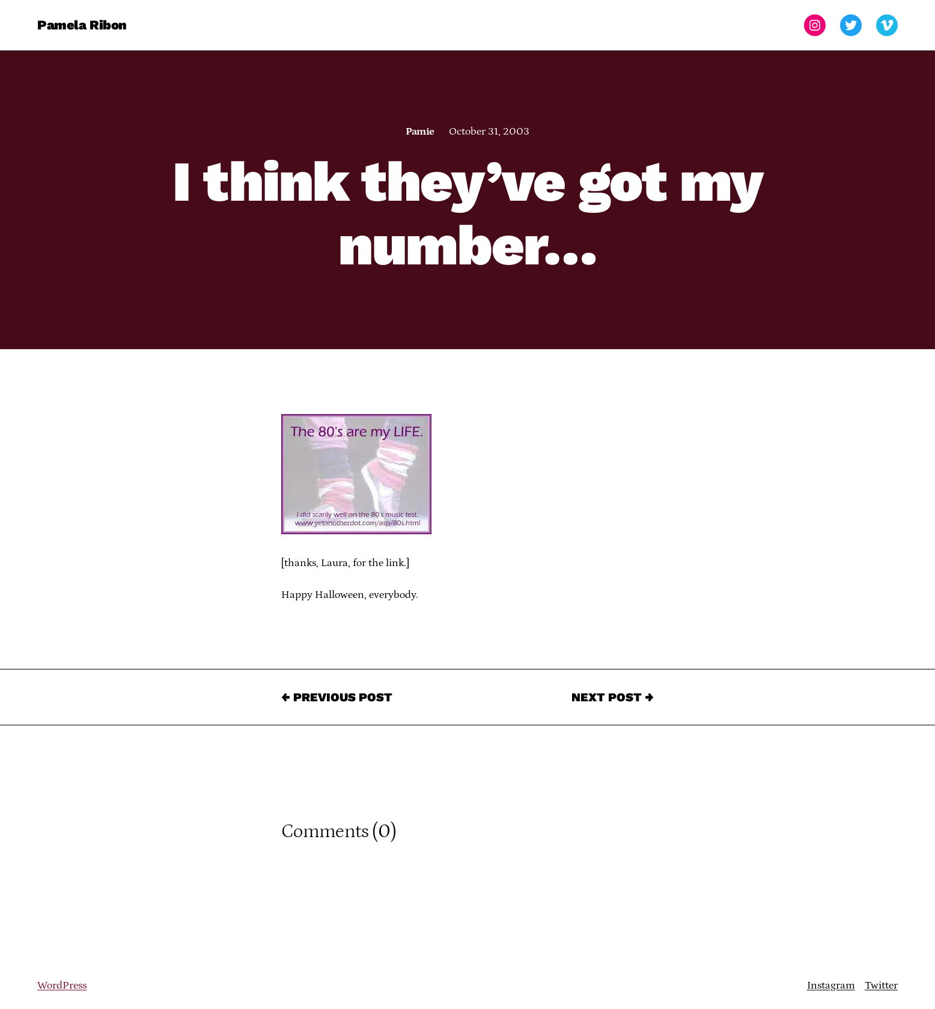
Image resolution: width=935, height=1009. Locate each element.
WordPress (62, 986)
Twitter (881, 986)
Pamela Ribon (82, 24)
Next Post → (612, 697)
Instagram (831, 986)
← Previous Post (336, 697)
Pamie (420, 132)
